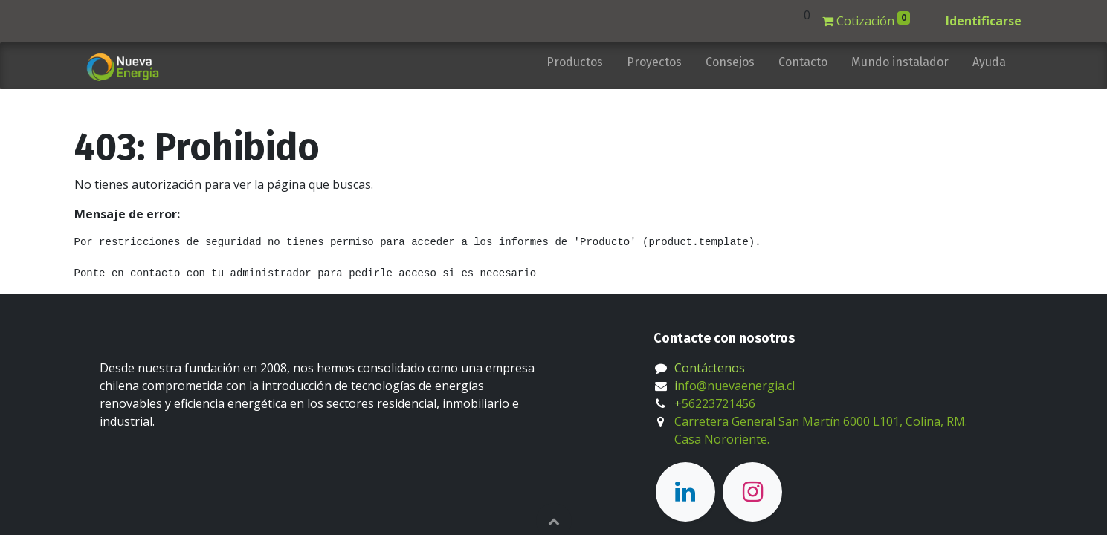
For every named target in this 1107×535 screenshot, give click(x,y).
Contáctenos (709, 368)
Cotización (866, 20)
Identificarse (984, 21)
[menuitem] (574, 65)
